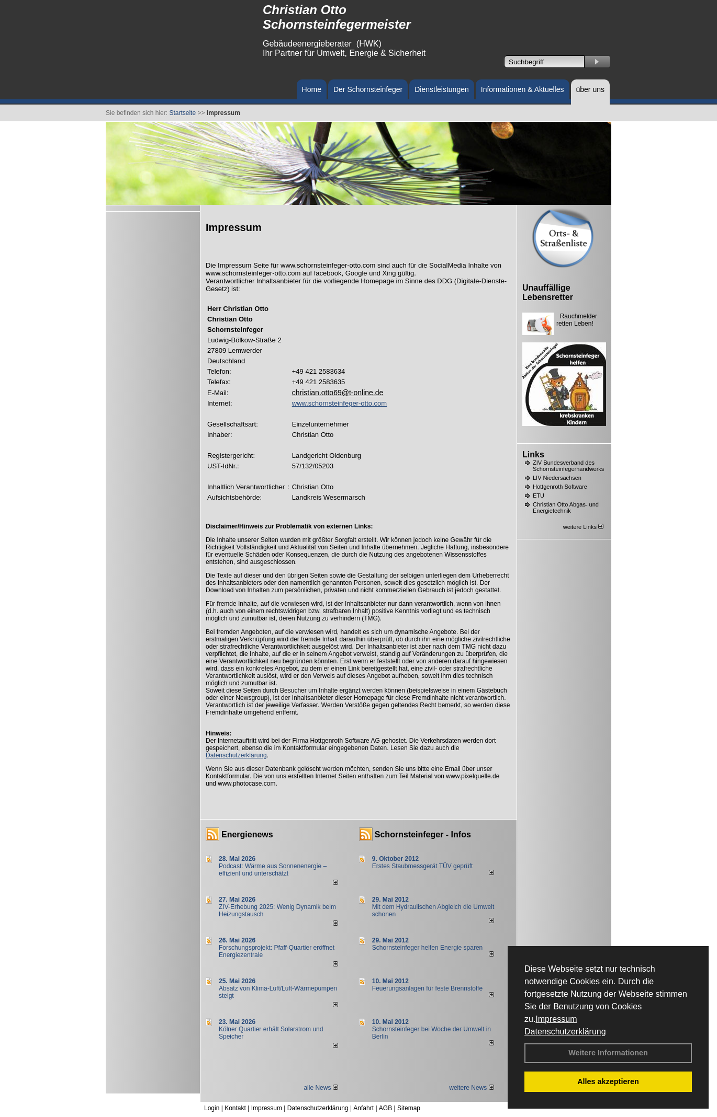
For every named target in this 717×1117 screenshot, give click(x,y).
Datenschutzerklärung (565, 1031)
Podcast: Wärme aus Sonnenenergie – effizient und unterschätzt (273, 869)
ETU (538, 495)
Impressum (556, 1019)
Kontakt (235, 1108)
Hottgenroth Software (560, 486)
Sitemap (408, 1108)
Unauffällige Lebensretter (547, 292)
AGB (385, 1108)
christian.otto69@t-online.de (338, 392)
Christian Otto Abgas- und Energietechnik (566, 507)
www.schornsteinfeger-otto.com (339, 403)
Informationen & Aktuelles (522, 89)
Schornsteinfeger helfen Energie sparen (427, 947)
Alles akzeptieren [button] (608, 1081)
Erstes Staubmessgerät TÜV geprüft (422, 866)
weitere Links (583, 527)
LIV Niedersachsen (557, 478)
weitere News (471, 1087)
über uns (590, 89)
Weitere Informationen (608, 1053)
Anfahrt (363, 1108)
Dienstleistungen (441, 89)
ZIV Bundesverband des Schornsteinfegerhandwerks (568, 465)
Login (211, 1108)
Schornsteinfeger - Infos (423, 834)
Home (311, 89)
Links (533, 454)
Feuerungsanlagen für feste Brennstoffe (427, 988)
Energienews (247, 834)
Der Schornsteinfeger (367, 89)
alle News (321, 1087)
